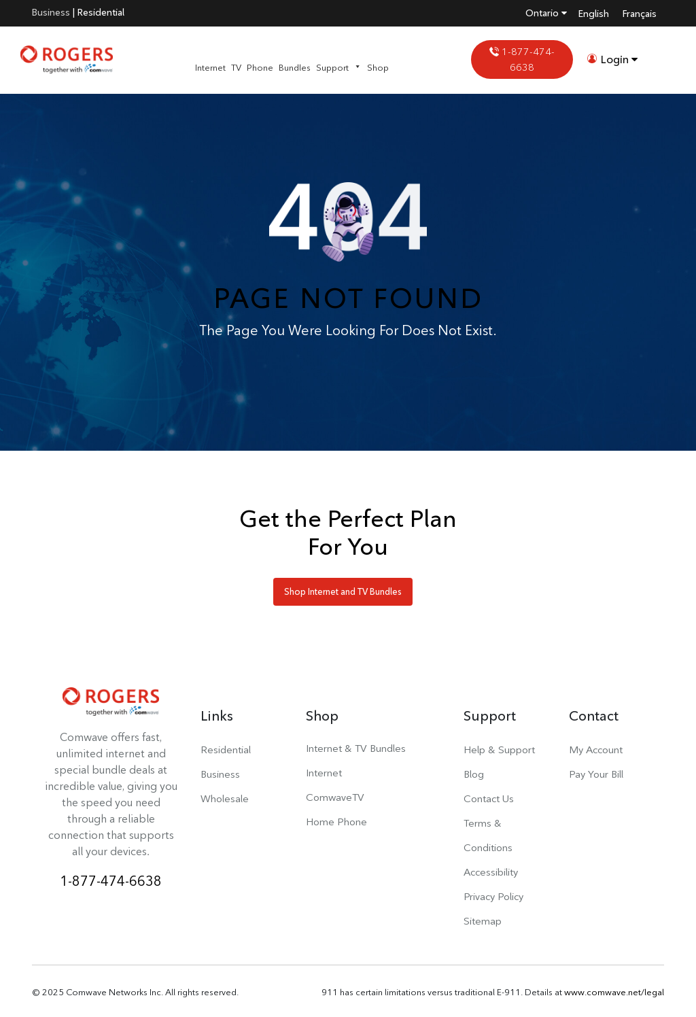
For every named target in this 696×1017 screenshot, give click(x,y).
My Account (596, 749)
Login (612, 59)
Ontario (546, 13)
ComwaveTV (335, 797)
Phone (260, 67)
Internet (210, 67)
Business (51, 12)
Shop (378, 67)
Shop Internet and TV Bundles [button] (343, 591)
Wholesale (225, 798)
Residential (100, 12)
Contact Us (489, 798)
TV (236, 67)
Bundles (295, 67)
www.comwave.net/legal (614, 991)
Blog (474, 774)
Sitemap (483, 920)
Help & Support (499, 749)
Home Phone (336, 821)
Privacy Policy (493, 896)
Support (339, 67)
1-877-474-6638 (522, 59)
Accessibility (491, 871)
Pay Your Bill (596, 774)
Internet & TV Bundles (356, 748)
